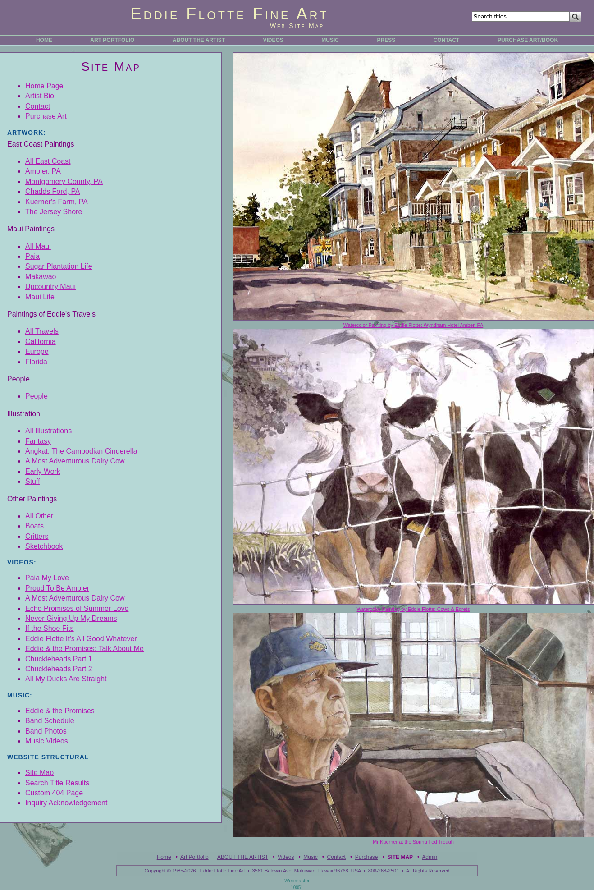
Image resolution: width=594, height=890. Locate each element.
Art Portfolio (194, 857)
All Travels (42, 331)
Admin (429, 857)
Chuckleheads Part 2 (58, 669)
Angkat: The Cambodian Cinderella (81, 451)
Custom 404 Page (54, 793)
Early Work (42, 471)
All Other (39, 516)
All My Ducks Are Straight (66, 679)
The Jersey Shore (53, 212)
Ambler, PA (43, 171)
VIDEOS (273, 40)
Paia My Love (47, 578)
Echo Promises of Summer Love (76, 608)
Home (164, 857)
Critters (37, 536)
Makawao (40, 276)
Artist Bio (39, 96)
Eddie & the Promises (60, 711)
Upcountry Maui (50, 286)
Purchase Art (46, 116)
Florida (36, 362)
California (40, 341)
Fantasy (38, 441)
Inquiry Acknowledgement (66, 803)
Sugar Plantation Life (58, 266)
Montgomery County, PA (64, 181)
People (36, 396)
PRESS (386, 40)
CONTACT (447, 40)
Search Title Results (57, 783)
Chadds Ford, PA (52, 191)
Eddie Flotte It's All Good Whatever (81, 638)
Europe (37, 351)
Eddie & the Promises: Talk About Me (84, 648)
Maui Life (40, 297)
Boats (34, 526)
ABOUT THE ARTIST (199, 40)
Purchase (366, 857)
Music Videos (46, 741)
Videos (286, 857)
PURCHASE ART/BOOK (528, 40)
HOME (44, 40)
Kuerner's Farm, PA (56, 202)
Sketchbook (44, 546)
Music (310, 857)
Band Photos (46, 731)
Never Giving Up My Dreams (71, 618)
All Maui (38, 246)
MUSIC (330, 40)
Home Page (44, 86)
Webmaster (297, 880)
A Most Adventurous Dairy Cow (75, 461)
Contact (37, 106)
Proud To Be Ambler (57, 588)
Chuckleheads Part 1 (58, 659)
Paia (32, 256)
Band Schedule (49, 721)
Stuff (32, 481)
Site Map (39, 772)
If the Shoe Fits (49, 628)
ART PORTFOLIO (112, 40)
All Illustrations (48, 431)
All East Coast (47, 161)
